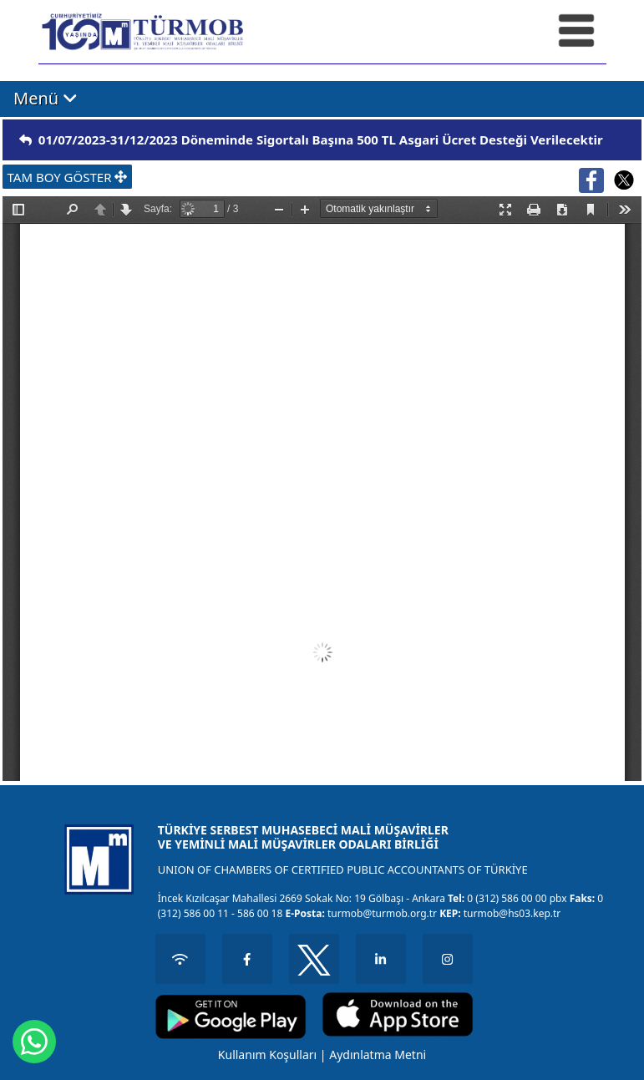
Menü (45, 98)
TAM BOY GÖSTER (68, 177)
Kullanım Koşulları (267, 1054)
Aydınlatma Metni (377, 1054)
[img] (25, 140)
